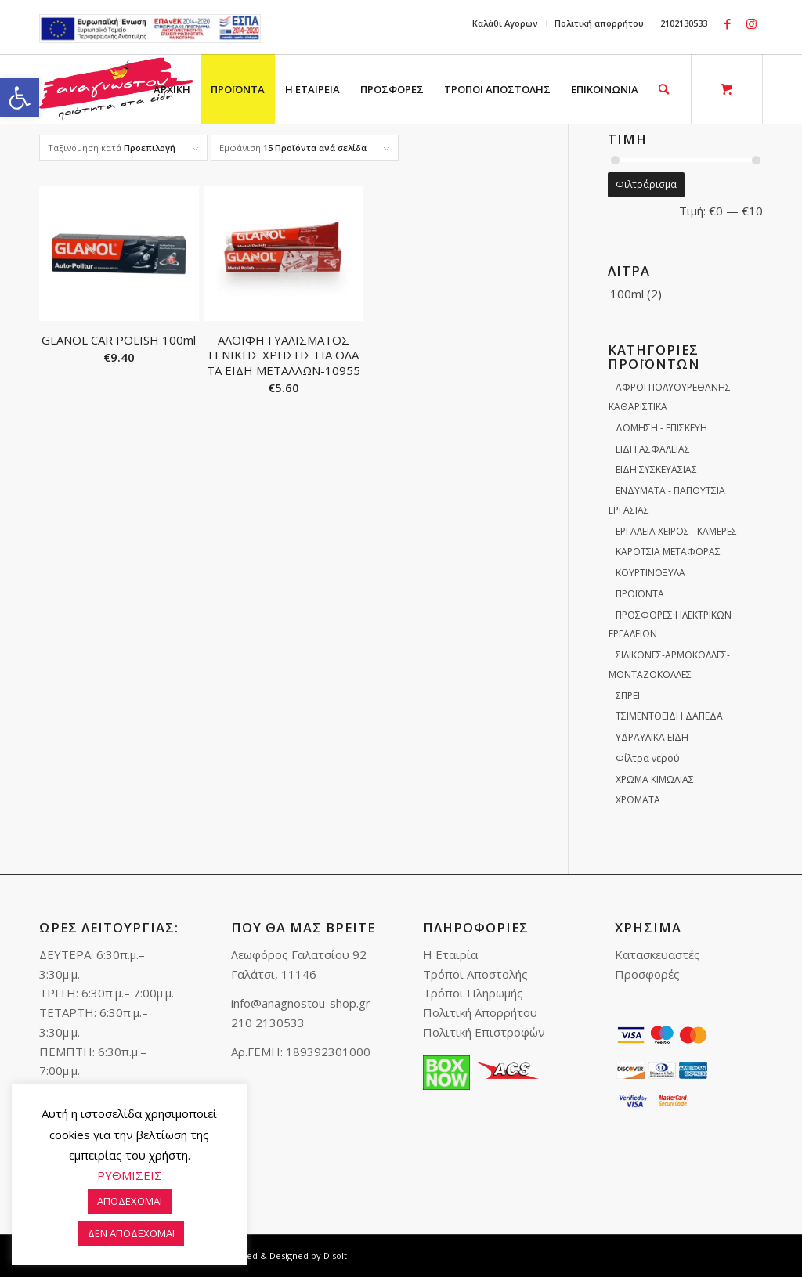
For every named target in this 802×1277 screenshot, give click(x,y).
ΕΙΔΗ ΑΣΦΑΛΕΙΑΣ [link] (653, 449)
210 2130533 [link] (268, 1022)
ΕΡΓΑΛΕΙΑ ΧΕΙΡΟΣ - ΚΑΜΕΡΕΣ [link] (676, 531)
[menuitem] (505, 23)
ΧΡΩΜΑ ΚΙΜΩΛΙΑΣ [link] (655, 779)
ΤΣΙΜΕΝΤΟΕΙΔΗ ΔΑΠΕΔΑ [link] (669, 716)
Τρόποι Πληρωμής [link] (473, 993)
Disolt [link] (335, 1255)
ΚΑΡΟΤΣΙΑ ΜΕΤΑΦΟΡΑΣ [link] (668, 551)
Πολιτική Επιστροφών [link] (484, 1032)
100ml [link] (627, 293)
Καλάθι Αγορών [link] (505, 23)
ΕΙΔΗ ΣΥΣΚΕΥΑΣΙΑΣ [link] (656, 469)
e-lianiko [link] (150, 28)
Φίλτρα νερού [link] (648, 758)
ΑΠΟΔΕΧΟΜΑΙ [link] (129, 1201)
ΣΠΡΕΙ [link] (628, 695)
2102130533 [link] (683, 23)
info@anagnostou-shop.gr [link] (300, 1003)
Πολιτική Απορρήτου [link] (480, 1012)
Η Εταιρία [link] (450, 954)
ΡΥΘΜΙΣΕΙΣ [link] (129, 1175)
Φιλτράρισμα (646, 184)
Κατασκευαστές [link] (657, 954)
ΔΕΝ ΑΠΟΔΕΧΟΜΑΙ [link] (131, 1233)
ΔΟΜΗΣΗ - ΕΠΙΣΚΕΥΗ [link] (661, 428)
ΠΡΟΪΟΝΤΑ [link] (640, 594)
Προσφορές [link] (647, 974)
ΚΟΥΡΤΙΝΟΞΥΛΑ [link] (650, 572)
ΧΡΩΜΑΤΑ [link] (638, 799)
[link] (19, 97)
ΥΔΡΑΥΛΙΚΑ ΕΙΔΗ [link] (652, 737)
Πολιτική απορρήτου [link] (599, 23)
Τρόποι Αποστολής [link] (475, 974)
